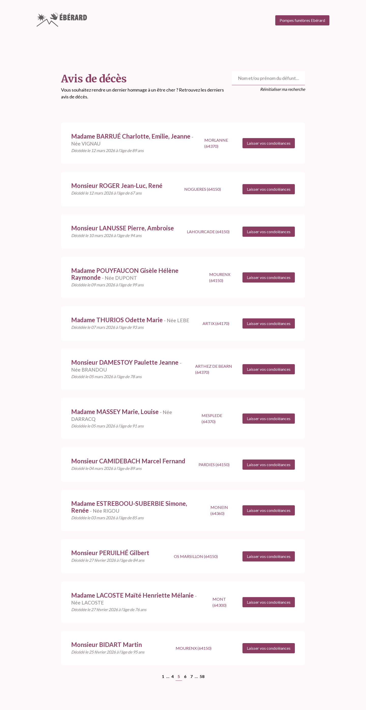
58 (202, 676)
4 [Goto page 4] (172, 676)
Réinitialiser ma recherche (282, 89)
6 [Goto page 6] (185, 676)
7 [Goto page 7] (191, 676)
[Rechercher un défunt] (268, 78)
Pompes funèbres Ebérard (302, 20)
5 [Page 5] (179, 676)
